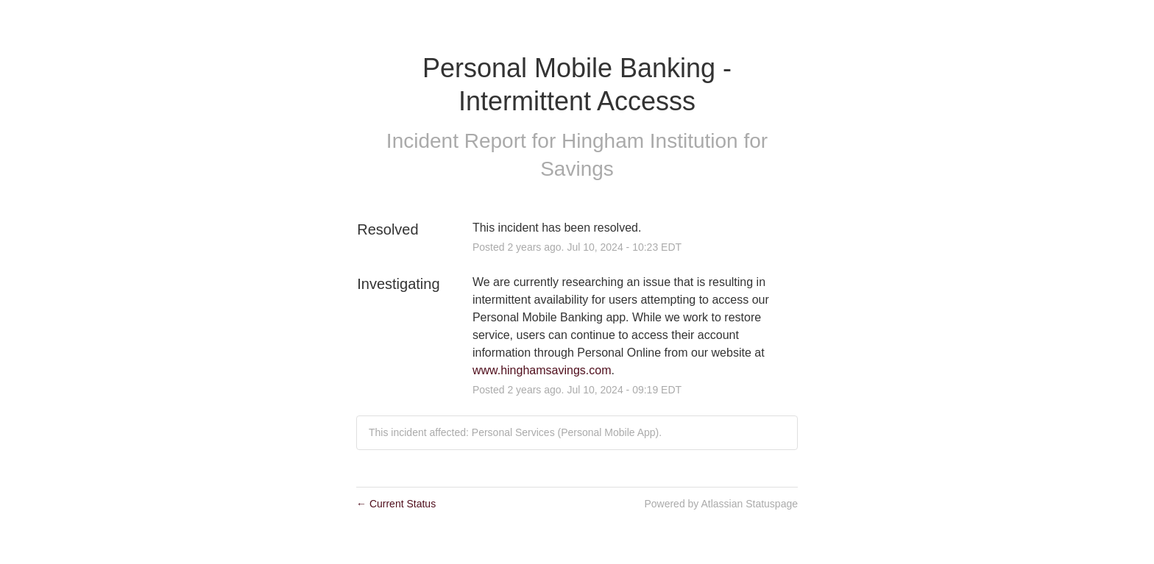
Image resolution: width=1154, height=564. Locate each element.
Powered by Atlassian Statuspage (721, 504)
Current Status (396, 504)
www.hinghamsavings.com (542, 370)
